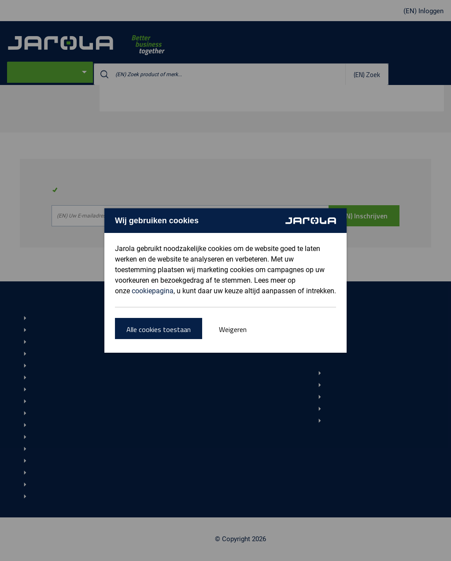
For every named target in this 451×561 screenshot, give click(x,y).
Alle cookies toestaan (158, 329)
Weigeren (233, 329)
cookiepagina (153, 291)
